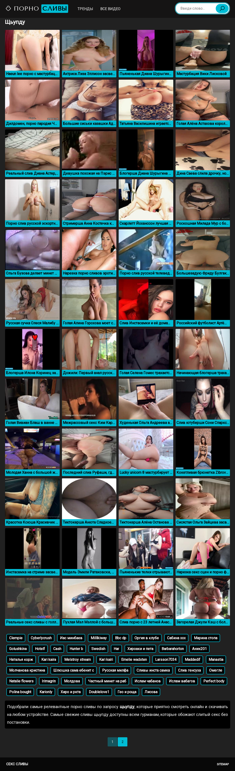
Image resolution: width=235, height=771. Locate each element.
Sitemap (223, 764)
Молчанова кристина (27, 670)
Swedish (98, 649)
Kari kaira (48, 659)
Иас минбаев (71, 638)
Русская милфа (115, 670)
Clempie (15, 638)
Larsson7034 (165, 659)
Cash (57, 649)
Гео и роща (127, 692)
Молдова (72, 681)
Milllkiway (99, 638)
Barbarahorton (173, 649)
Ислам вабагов (182, 681)
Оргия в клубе (146, 638)
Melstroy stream (77, 659)
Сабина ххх (176, 638)
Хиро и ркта (71, 692)
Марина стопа (205, 638)
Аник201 (199, 649)
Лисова (151, 692)
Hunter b (76, 649)
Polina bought (20, 692)
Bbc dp (120, 638)
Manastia (216, 659)
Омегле (215, 670)
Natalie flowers (21, 681)
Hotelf (40, 649)
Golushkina (18, 649)
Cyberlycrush (41, 638)
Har (116, 649)
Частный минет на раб (107, 681)
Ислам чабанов (147, 681)
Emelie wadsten (134, 659)
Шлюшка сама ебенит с (73, 670)
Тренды (85, 9)
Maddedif (192, 659)
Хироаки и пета (140, 649)
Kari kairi (106, 659)
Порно (36, 8)
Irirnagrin (49, 681)
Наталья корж (21, 659)
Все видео (110, 9)
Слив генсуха (189, 670)
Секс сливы (17, 764)
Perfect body (213, 681)
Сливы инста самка (153, 670)
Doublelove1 (99, 692)
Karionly (45, 692)
